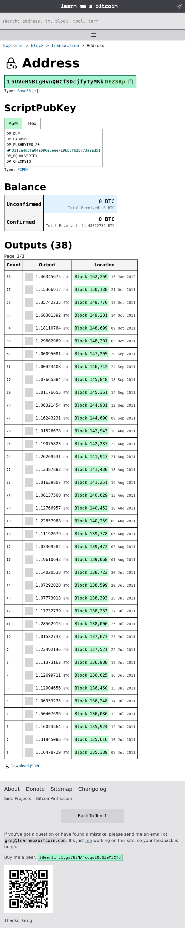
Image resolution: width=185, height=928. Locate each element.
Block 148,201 (91, 340)
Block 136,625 (91, 675)
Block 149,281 (91, 315)
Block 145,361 (91, 392)
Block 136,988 (91, 662)
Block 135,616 (91, 739)
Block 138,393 (91, 598)
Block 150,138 (91, 289)
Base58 (24, 91)
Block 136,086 (91, 713)
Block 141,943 (91, 456)
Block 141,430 (91, 469)
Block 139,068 (91, 559)
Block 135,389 (91, 752)
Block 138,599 (91, 585)
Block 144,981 (91, 405)
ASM (13, 123)
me (88, 840)
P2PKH (23, 169)
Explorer (13, 45)
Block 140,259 (91, 520)
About (12, 789)
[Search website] (92, 21)
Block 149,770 (91, 302)
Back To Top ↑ (92, 815)
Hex (32, 123)
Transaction (65, 45)
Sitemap (62, 789)
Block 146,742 (91, 366)
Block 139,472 (91, 546)
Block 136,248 (91, 700)
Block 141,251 (91, 482)
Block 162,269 (91, 276)
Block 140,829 (91, 495)
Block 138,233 (91, 610)
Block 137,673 (91, 636)
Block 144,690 (91, 418)
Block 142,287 (91, 443)
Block (37, 45)
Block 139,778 (91, 533)
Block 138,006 (91, 623)
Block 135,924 (91, 726)
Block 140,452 (91, 508)
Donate (35, 789)
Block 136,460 (91, 688)
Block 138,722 (91, 572)
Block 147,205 (91, 353)
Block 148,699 (91, 328)
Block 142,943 (91, 430)
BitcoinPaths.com (54, 798)
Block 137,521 (91, 649)
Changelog (92, 789)
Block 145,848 (91, 379)
